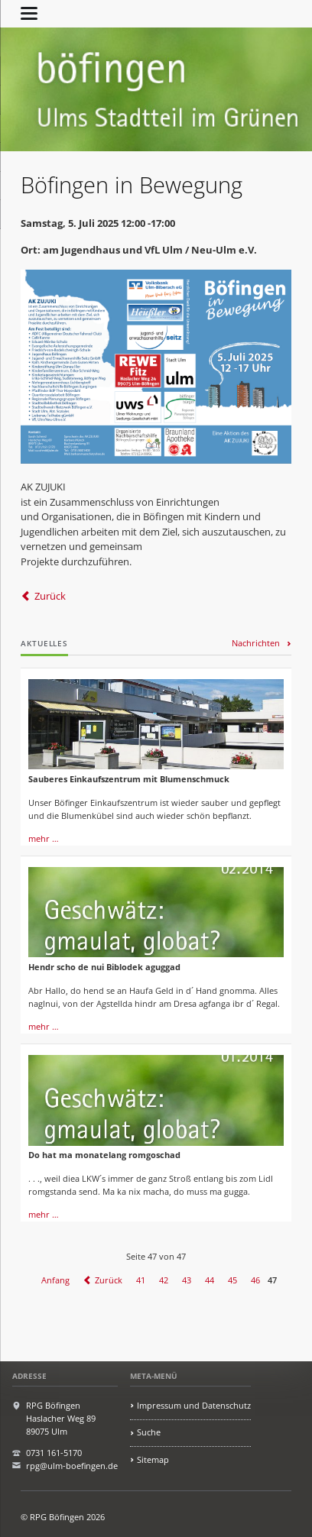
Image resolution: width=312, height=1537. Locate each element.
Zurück (50, 596)
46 (255, 1280)
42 (163, 1280)
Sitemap (153, 1459)
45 (232, 1280)
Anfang (55, 1280)
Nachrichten (256, 643)
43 (186, 1280)
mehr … (43, 838)
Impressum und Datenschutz (194, 1405)
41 (140, 1280)
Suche (149, 1432)
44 (209, 1280)
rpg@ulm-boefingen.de (72, 1465)
